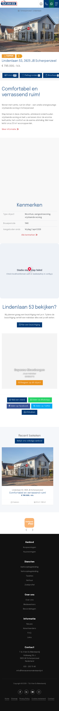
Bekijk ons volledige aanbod (29, 441)
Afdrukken (29, 412)
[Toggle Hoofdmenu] (56, 4)
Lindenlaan (37, 11)
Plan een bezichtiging (29, 325)
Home (7, 698)
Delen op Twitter (41, 406)
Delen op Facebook (18, 406)
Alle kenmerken (29, 235)
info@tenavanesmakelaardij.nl (29, 671)
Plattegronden (31, 75)
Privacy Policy (24, 698)
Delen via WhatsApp (40, 400)
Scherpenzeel (26, 11)
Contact (51, 698)
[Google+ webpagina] (39, 692)
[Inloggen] (41, 4)
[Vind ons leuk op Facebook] (20, 692)
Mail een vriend (17, 400)
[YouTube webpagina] (32, 692)
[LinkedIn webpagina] (26, 692)
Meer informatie (10, 129)
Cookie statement (39, 698)
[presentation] (26, 530)
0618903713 (29, 377)
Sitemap (14, 698)
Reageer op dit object (29, 382)
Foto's (10, 75)
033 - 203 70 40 (29, 667)
